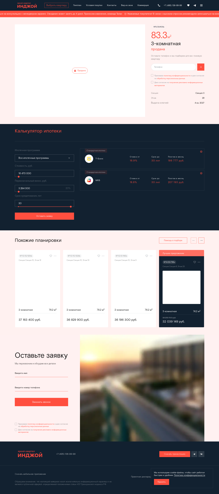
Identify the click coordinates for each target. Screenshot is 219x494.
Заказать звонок (41, 402)
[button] (201, 240)
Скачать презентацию (174, 454)
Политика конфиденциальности (189, 475)
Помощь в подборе (173, 240)
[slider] (19, 177)
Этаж (153, 98)
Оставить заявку (44, 216)
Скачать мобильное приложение (30, 474)
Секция (154, 93)
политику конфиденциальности (177, 75)
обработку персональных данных (171, 78)
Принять (162, 482)
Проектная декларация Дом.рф (146, 476)
